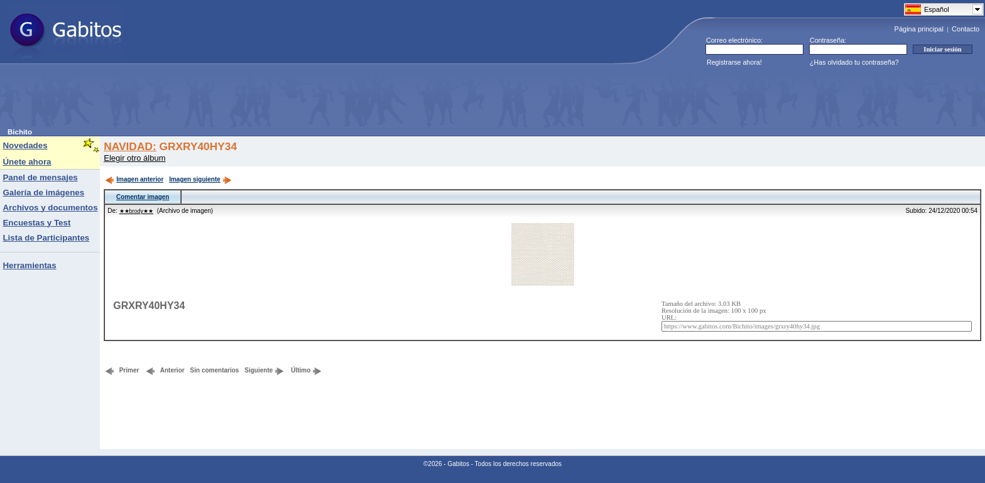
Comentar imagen (142, 196)
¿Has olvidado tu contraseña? (854, 62)
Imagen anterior (134, 179)
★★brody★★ (136, 211)
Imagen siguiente (200, 179)
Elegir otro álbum (134, 158)
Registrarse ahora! (734, 62)
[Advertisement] (236, 100)
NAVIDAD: (130, 146)
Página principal (919, 29)
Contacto (965, 29)
